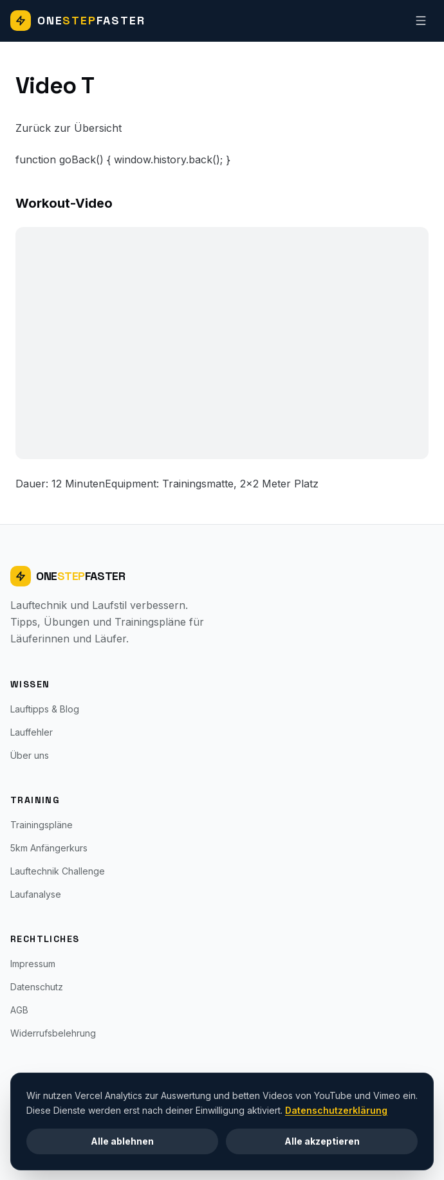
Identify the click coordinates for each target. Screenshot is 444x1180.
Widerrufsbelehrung (53, 1033)
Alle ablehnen (122, 1140)
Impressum (32, 963)
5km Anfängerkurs (49, 847)
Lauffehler (31, 732)
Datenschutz (36, 986)
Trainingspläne (41, 824)
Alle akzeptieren (322, 1140)
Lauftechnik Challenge (57, 871)
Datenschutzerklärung (336, 1109)
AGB (19, 1009)
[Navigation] (421, 20)
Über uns (29, 755)
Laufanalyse (35, 894)
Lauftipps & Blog (44, 708)
